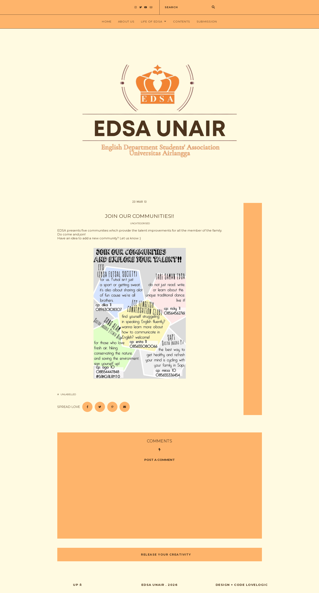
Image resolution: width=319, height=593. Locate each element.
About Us (126, 21)
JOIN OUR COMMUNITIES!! (139, 216)
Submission (207, 21)
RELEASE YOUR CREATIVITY (165, 554)
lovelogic (257, 585)
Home (107, 21)
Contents (181, 21)
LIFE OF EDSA (151, 21)
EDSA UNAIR (153, 585)
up (77, 585)
